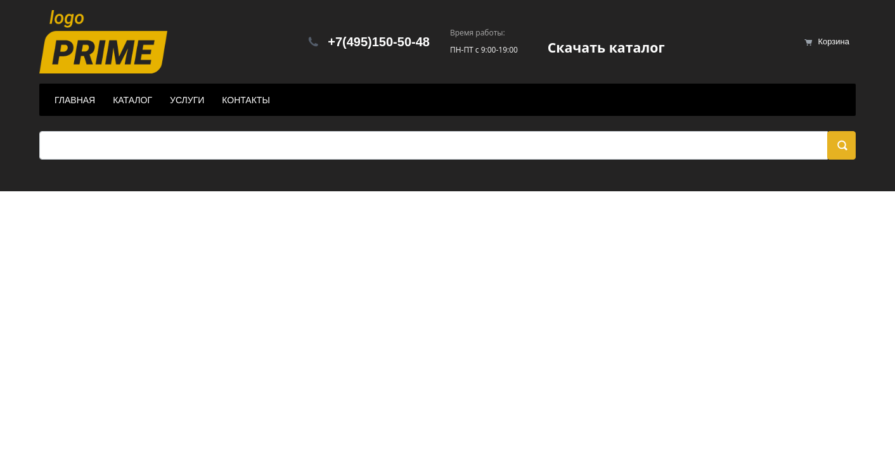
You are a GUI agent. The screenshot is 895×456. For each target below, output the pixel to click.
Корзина (833, 41)
